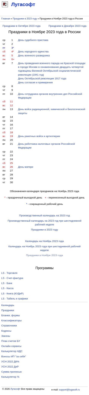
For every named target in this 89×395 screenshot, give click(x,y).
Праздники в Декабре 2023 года (68, 25)
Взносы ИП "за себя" (13, 356)
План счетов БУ (10, 341)
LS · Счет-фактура (12, 278)
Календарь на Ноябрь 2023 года (44, 241)
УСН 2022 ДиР (10, 366)
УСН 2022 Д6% (10, 361)
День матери (25, 166)
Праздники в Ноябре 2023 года (44, 255)
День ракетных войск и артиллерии (39, 136)
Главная (5, 18)
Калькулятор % (10, 376)
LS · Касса (7, 288)
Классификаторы (11, 320)
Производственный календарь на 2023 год (44, 215)
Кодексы (6, 330)
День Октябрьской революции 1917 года (42, 78)
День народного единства (33, 51)
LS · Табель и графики (14, 298)
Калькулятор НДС (11, 351)
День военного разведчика (34, 55)
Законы (5, 336)
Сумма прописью (11, 371)
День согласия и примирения (35, 82)
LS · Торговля (9, 273)
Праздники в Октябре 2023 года (21, 25)
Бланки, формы (10, 315)
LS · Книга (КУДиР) (12, 293)
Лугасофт (15, 389)
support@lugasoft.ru (69, 389)
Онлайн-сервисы (11, 346)
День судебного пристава (33, 40)
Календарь (7, 305)
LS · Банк (6, 283)
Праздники (7, 310)
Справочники (9, 325)
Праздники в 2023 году (25, 18)
